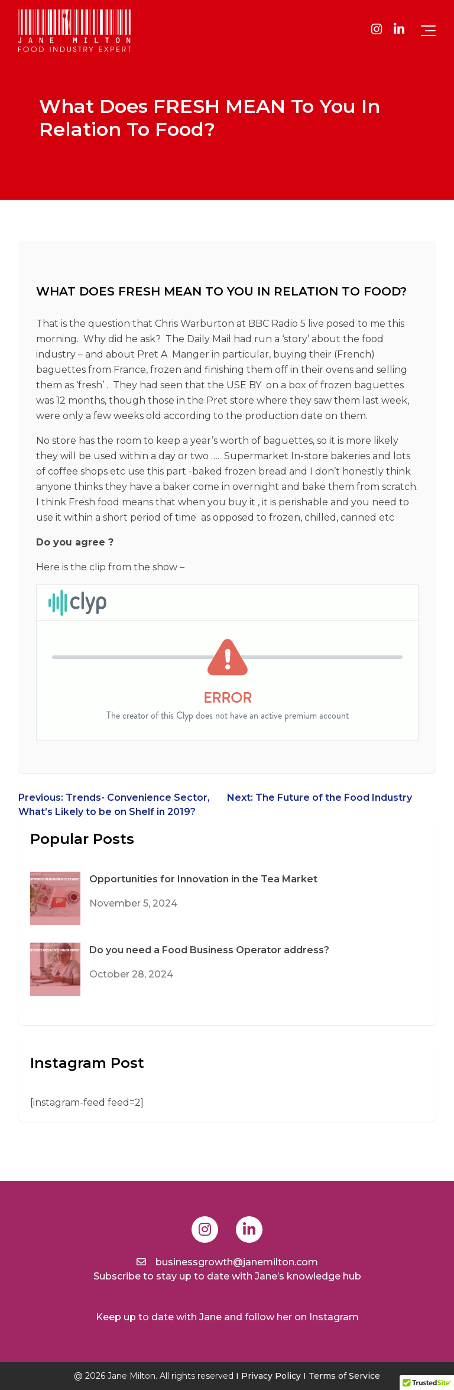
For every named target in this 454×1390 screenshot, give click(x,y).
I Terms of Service (341, 1375)
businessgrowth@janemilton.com (227, 1262)
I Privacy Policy (268, 1375)
